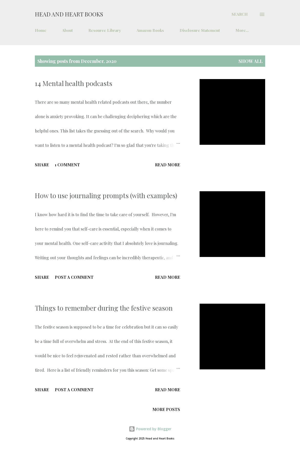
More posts (166, 409)
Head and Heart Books (69, 14)
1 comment (67, 164)
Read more (167, 164)
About (67, 30)
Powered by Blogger (150, 428)
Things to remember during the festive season (104, 307)
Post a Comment (74, 277)
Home (40, 30)
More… (242, 30)
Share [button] (42, 164)
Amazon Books (150, 30)
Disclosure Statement (200, 30)
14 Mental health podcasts (73, 83)
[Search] (240, 14)
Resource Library (104, 30)
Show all (251, 61)
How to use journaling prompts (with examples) (106, 195)
